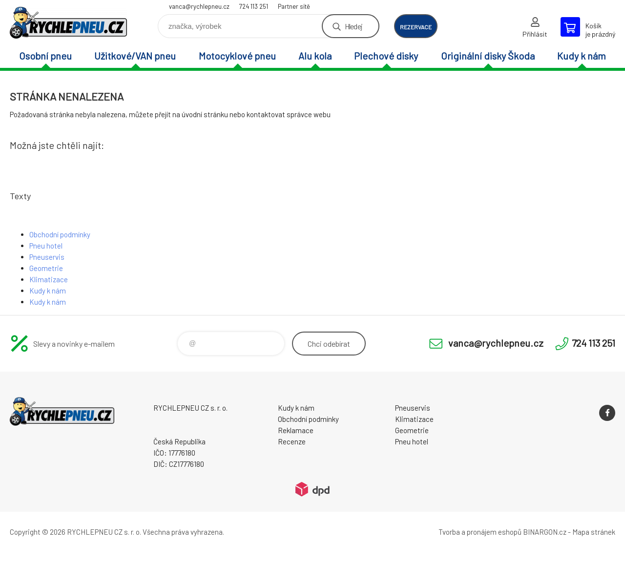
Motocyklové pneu (237, 56)
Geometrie (46, 268)
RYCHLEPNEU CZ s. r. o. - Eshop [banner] (68, 22)
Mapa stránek (593, 531)
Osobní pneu (45, 56)
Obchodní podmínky (59, 234)
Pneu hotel (45, 245)
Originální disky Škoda (488, 56)
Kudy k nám (581, 56)
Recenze (292, 441)
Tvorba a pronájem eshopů (479, 531)
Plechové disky (386, 56)
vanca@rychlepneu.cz (199, 6)
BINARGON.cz (544, 531)
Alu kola (315, 56)
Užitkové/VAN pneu (135, 56)
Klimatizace (48, 279)
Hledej (353, 26)
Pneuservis (46, 256)
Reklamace (295, 430)
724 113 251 (253, 6)
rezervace (416, 26)
